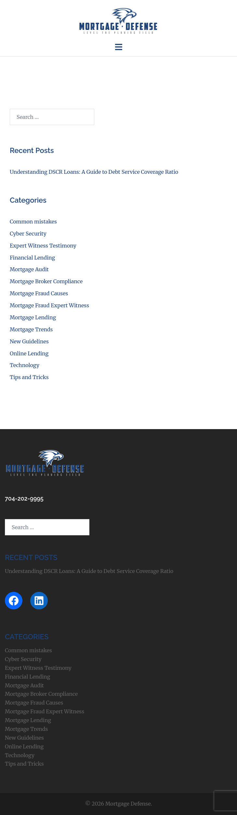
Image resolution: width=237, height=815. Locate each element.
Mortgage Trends (31, 329)
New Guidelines (29, 341)
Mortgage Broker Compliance (46, 281)
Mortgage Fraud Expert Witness (49, 305)
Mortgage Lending (33, 317)
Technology (24, 365)
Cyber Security (28, 233)
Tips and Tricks (29, 377)
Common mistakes (33, 221)
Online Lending (29, 353)
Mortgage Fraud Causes (39, 293)
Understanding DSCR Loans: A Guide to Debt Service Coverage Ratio (94, 172)
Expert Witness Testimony (43, 245)
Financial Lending (32, 257)
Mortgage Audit (29, 269)
